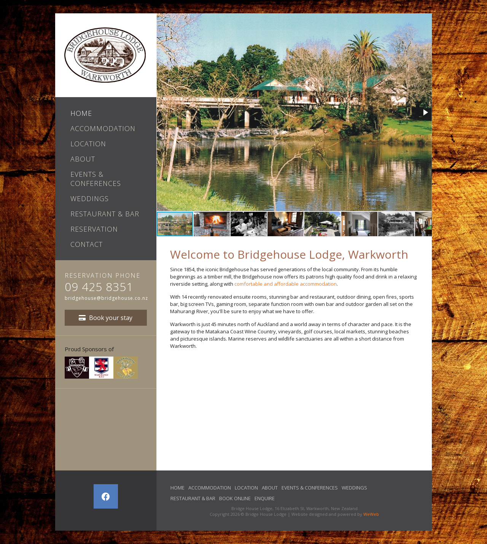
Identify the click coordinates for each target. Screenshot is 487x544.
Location (88, 143)
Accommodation (102, 128)
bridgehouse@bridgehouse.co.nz (106, 298)
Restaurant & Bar (104, 213)
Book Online (235, 498)
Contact (86, 244)
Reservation (94, 229)
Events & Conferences (95, 179)
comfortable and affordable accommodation (285, 283)
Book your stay (105, 318)
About (82, 158)
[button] (425, 112)
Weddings (89, 198)
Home (81, 113)
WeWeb (371, 514)
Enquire (265, 498)
